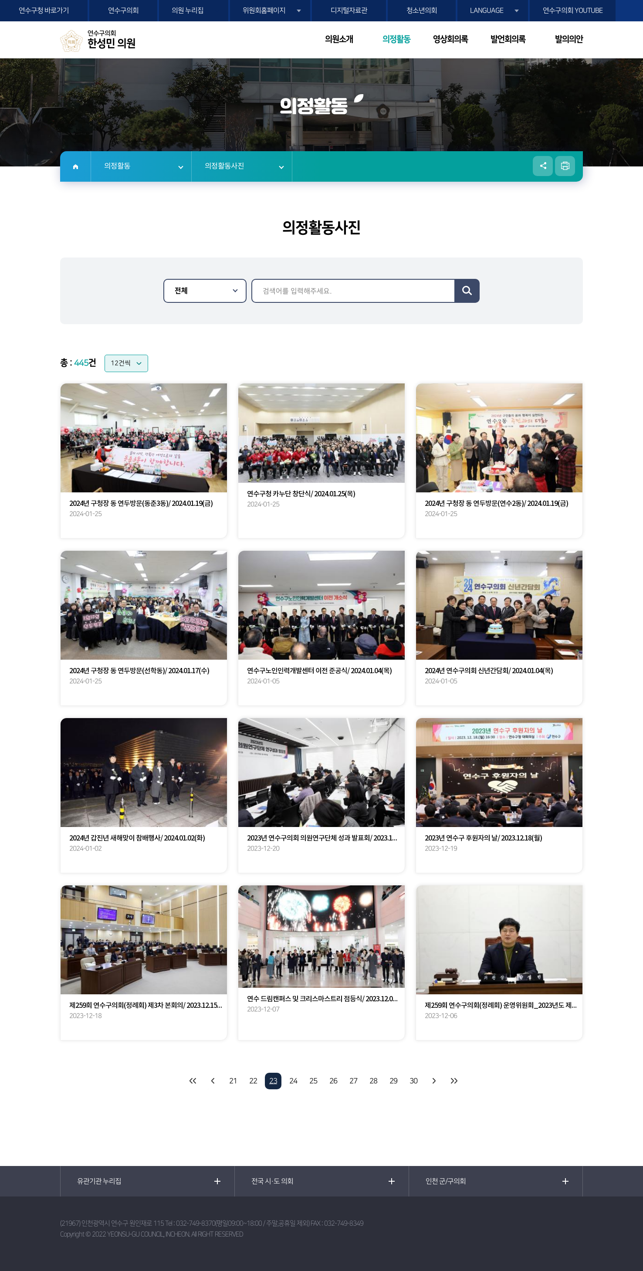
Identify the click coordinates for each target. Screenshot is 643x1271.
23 (273, 1081)
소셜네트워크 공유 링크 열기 (543, 166)
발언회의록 (508, 39)
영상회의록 (450, 39)
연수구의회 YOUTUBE (572, 10)
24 (293, 1081)
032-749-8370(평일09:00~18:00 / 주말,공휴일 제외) (242, 1223)
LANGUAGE (486, 10)
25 (313, 1081)
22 (253, 1081)
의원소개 (339, 39)
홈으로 (75, 166)
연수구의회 (123, 10)
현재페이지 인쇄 (565, 166)
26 (333, 1081)
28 (373, 1081)
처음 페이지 (193, 1081)
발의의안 (569, 39)
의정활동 (396, 39)
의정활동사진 (224, 166)
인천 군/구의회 (446, 1181)
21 (233, 1081)
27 (353, 1081)
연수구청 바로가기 (44, 10)
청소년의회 (421, 10)
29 (393, 1081)
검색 (467, 291)
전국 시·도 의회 (272, 1181)
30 (413, 1081)
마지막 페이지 (453, 1081)
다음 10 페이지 (433, 1081)
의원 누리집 (187, 10)
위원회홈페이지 (264, 10)
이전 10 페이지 (213, 1081)
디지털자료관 (349, 10)
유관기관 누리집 (99, 1181)
